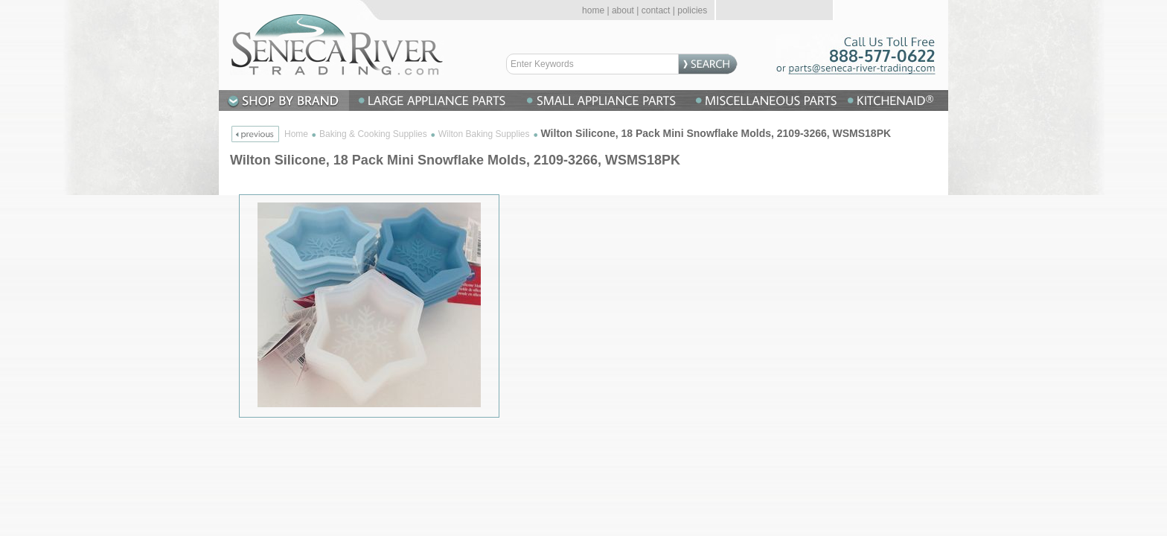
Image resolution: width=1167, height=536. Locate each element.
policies (692, 10)
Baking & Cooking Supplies (373, 134)
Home (296, 134)
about (623, 10)
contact (656, 10)
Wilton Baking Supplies (484, 134)
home (593, 10)
